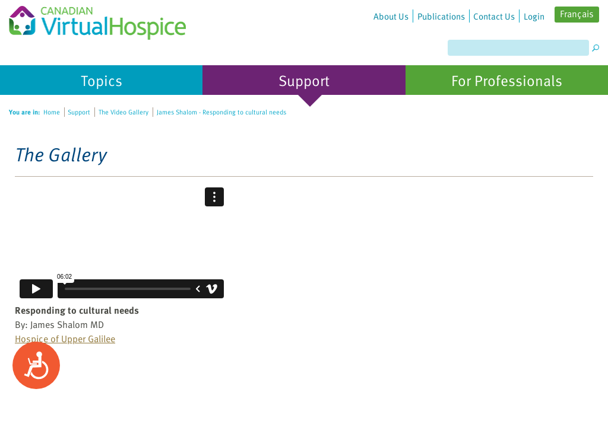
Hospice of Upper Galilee (65, 339)
